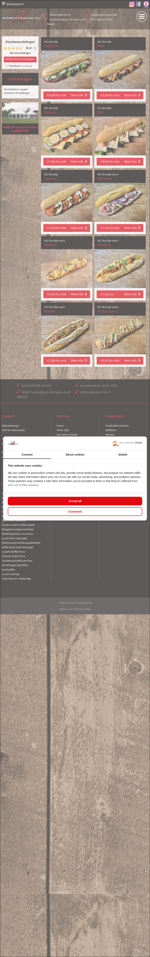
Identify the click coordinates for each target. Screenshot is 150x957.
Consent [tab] (27, 454)
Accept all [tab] (75, 501)
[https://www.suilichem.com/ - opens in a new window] (127, 443)
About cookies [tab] (75, 454)
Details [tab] (122, 454)
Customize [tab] (75, 511)
